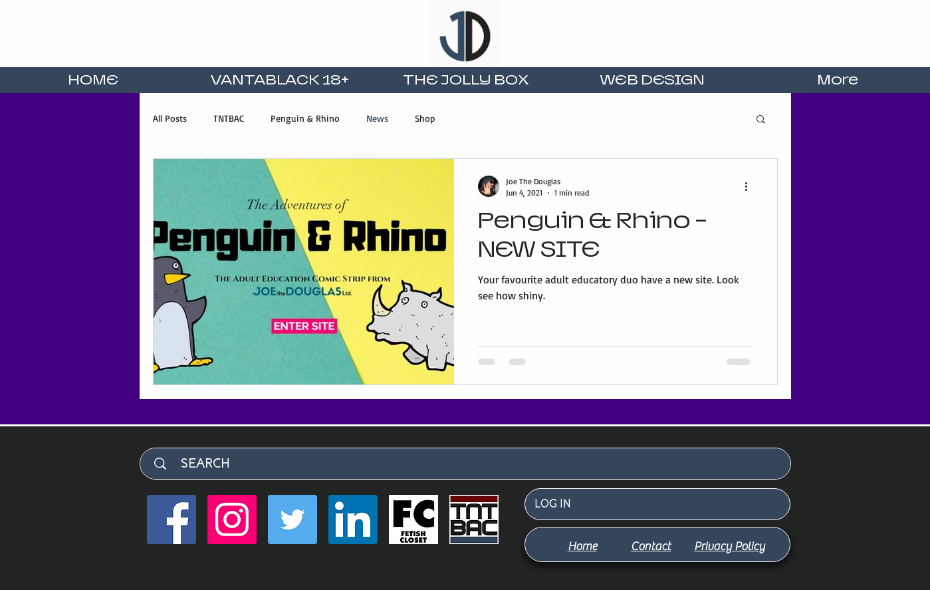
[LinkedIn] (353, 519)
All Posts (170, 118)
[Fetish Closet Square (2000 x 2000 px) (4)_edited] (413, 519)
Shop (425, 118)
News (377, 118)
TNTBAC (228, 118)
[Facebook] (171, 519)
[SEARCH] (471, 463)
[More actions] (751, 186)
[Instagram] (232, 519)
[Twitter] (292, 519)
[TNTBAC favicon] (474, 519)
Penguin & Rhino (305, 118)
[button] (761, 120)
